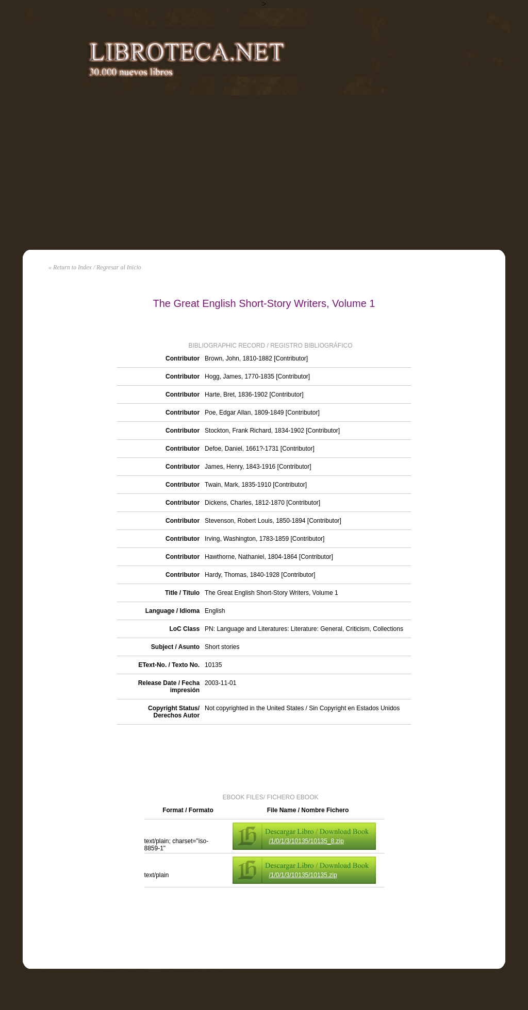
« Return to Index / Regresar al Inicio (94, 267)
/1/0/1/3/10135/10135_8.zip (306, 841)
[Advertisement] (264, 172)
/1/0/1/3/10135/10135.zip (303, 875)
